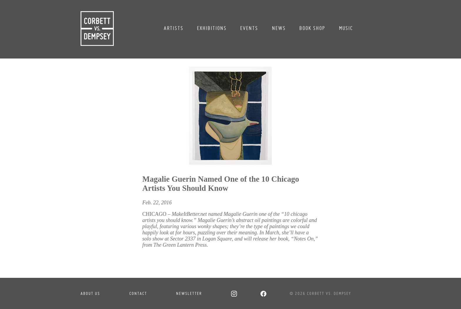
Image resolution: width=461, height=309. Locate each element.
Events (249, 28)
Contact (138, 293)
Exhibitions (212, 28)
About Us (90, 293)
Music (346, 28)
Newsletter (189, 293)
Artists (173, 28)
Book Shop (312, 28)
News (279, 28)
